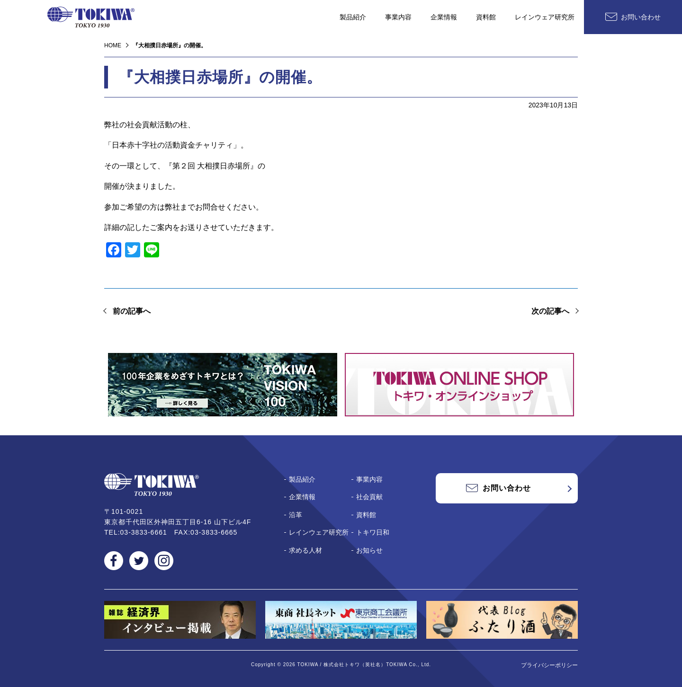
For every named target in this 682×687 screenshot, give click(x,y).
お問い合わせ (641, 17)
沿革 (295, 515)
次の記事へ (550, 311)
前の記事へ (132, 311)
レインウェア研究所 (544, 17)
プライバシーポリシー (549, 665)
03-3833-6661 (143, 532)
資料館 (486, 17)
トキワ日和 (372, 532)
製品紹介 (353, 17)
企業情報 (444, 17)
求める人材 (305, 550)
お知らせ (369, 550)
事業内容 (398, 17)
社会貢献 (369, 497)
